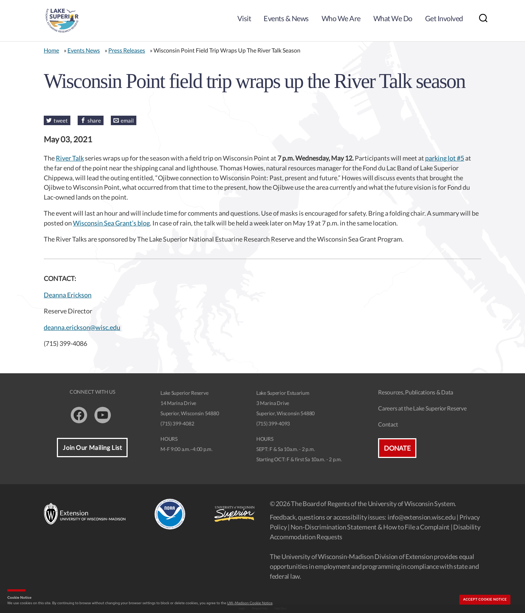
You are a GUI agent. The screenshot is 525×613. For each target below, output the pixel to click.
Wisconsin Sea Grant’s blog (111, 223)
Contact (388, 424)
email (127, 120)
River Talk (70, 158)
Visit (244, 18)
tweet (61, 120)
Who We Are (341, 18)
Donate (397, 448)
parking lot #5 (444, 158)
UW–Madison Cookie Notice (249, 603)
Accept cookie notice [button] (485, 599)
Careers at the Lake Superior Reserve (422, 408)
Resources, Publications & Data (415, 392)
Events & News (286, 18)
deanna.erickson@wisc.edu (82, 327)
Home (51, 50)
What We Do (392, 18)
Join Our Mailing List (92, 447)
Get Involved (444, 18)
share (94, 120)
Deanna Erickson (68, 295)
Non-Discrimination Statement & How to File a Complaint (370, 527)
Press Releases (126, 50)
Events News (83, 50)
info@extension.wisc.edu (422, 517)
